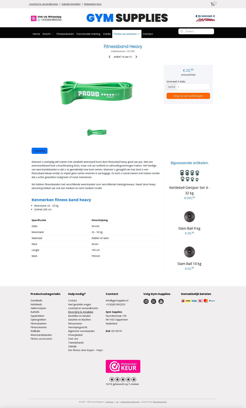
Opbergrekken (38, 319)
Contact (148, 34)
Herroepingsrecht (77, 327)
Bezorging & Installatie (80, 312)
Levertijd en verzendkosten (83, 308)
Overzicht (39, 150)
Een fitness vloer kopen (81, 350)
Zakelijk (72, 346)
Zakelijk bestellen (71, 4)
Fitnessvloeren (65, 34)
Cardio (107, 34)
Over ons (73, 338)
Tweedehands (76, 342)
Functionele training (88, 34)
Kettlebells (36, 304)
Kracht (48, 34)
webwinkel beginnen (130, 401)
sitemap (109, 401)
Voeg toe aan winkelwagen (188, 95)
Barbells (35, 312)
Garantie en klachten (79, 319)
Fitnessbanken (38, 323)
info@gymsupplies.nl (117, 300)
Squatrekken (37, 315)
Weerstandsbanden (41, 335)
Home (36, 34)
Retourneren (75, 323)
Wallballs (35, 331)
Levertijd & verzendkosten (43, 4)
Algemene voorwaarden (81, 331)
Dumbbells (36, 300)
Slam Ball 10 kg (189, 263)
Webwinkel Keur (92, 4)
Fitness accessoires (127, 34)
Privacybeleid (75, 335)
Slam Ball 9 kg (189, 228)
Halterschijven (38, 308)
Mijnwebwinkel (160, 401)
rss (117, 401)
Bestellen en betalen (79, 315)
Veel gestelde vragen (79, 304)
